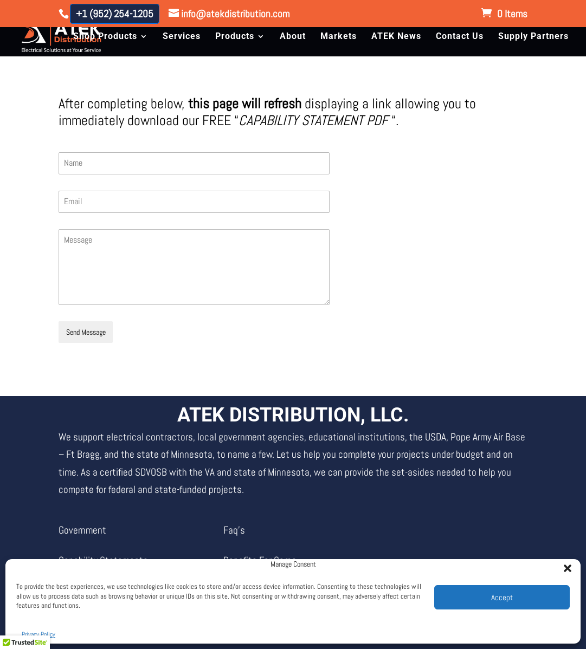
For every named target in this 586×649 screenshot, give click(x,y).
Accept (502, 597)
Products (234, 37)
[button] (564, 565)
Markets (338, 37)
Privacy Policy (38, 634)
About (293, 37)
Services (182, 37)
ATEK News (396, 37)
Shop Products (105, 37)
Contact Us (460, 37)
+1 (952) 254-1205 (114, 14)
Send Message (86, 332)
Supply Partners (533, 37)
